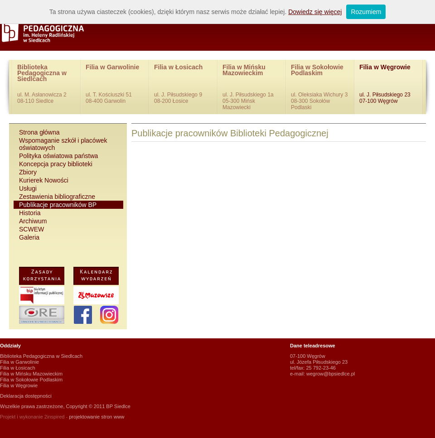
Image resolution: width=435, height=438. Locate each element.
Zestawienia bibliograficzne (57, 196)
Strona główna (39, 132)
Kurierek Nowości (43, 180)
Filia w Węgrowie (388, 84)
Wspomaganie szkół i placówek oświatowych (63, 144)
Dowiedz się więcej (315, 11)
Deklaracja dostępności (26, 396)
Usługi (28, 188)
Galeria (29, 237)
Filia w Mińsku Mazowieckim (251, 87)
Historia (29, 213)
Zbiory (28, 172)
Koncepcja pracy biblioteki (55, 164)
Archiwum (33, 221)
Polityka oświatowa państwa (58, 155)
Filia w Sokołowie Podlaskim (320, 87)
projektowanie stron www (96, 416)
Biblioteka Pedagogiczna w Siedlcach (46, 84)
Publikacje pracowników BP (58, 204)
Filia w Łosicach (183, 84)
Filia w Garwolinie (115, 84)
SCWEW (31, 229)
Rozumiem (366, 11)
